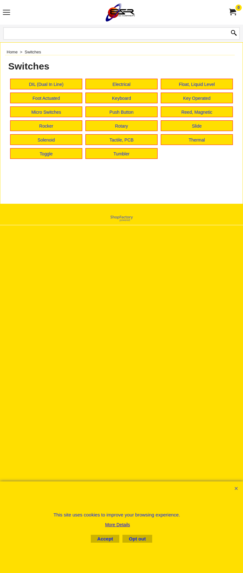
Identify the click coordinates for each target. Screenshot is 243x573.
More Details (117, 524)
